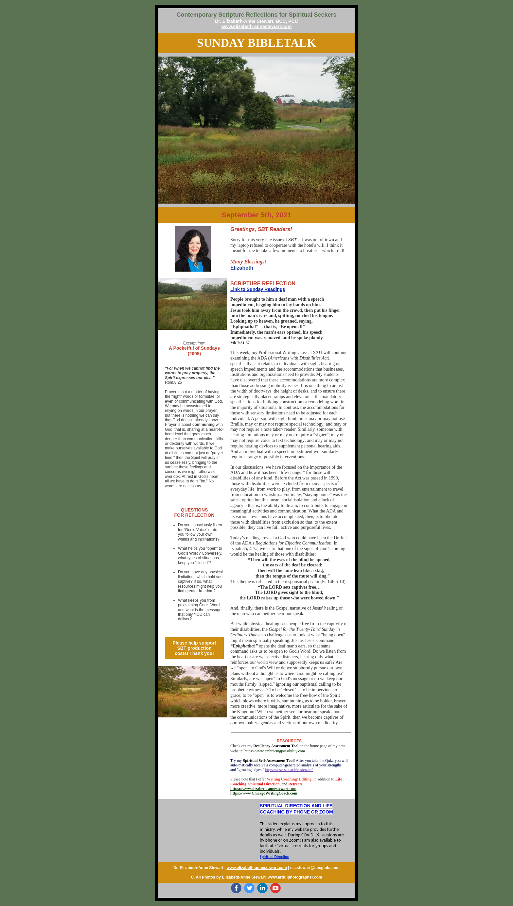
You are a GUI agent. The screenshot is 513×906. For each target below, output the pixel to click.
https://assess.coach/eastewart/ (289, 769)
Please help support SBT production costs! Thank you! (194, 648)
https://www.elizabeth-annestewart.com (263, 788)
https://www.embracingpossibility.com (274, 751)
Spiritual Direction (274, 856)
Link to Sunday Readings (257, 289)
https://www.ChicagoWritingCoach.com (263, 793)
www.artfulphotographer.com (295, 877)
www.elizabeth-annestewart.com (256, 26)
